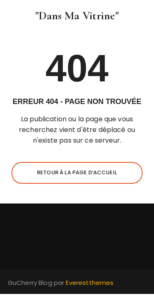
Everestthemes (89, 282)
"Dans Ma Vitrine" (77, 16)
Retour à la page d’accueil (77, 172)
